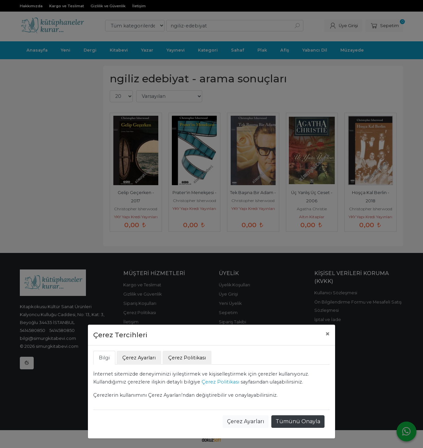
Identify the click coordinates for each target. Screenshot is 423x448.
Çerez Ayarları (245, 421)
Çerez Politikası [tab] (187, 358)
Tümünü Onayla (298, 421)
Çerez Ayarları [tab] (139, 358)
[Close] (327, 334)
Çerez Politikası (220, 382)
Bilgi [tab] (104, 358)
